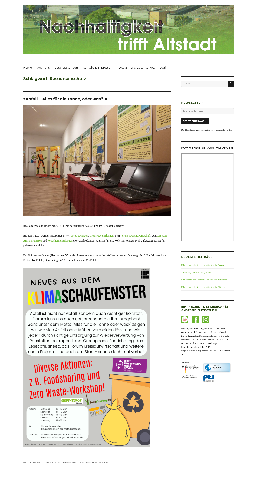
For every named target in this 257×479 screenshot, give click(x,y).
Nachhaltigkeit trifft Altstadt (36, 462)
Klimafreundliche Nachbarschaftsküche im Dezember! (204, 265)
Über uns (43, 67)
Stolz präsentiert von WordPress (94, 462)
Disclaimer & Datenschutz (136, 67)
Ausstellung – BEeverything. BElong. (197, 272)
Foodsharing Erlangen (60, 240)
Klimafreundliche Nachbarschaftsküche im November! (204, 280)
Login (163, 67)
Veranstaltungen (66, 67)
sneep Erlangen (79, 235)
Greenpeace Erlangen (102, 235)
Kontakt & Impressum (98, 67)
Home (27, 67)
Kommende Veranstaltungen (207, 147)
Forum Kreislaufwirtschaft (135, 235)
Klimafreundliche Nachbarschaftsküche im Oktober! (203, 287)
